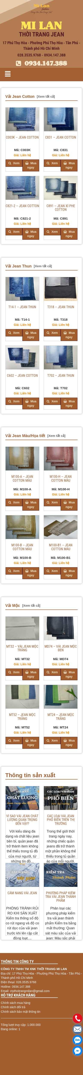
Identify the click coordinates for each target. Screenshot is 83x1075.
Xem (13, 163)
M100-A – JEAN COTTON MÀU (22, 479)
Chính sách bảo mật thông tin (20, 1011)
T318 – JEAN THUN (60, 307)
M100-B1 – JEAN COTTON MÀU (60, 547)
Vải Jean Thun (18, 266)
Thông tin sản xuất (30, 775)
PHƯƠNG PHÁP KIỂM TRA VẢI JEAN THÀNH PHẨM (60, 897)
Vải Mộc (12, 605)
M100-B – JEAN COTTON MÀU (22, 547)
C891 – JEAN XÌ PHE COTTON (60, 208)
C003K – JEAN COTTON (22, 137)
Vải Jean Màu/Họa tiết (25, 436)
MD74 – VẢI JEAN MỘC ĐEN (61, 648)
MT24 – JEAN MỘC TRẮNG (61, 717)
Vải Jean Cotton (20, 96)
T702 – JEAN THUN (60, 376)
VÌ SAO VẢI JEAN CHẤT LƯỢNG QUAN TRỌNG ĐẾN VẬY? (22, 820)
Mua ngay (31, 165)
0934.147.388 (41, 63)
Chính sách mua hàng (15, 1003)
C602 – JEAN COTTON (22, 376)
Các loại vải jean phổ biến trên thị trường (61, 820)
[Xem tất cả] (46, 96)
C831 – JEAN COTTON (60, 137)
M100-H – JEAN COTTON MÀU (61, 479)
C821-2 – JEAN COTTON (22, 206)
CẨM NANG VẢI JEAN (22, 893)
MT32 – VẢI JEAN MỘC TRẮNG (22, 648)
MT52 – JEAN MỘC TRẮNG (22, 717)
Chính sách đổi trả (13, 1007)
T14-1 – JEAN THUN (22, 307)
